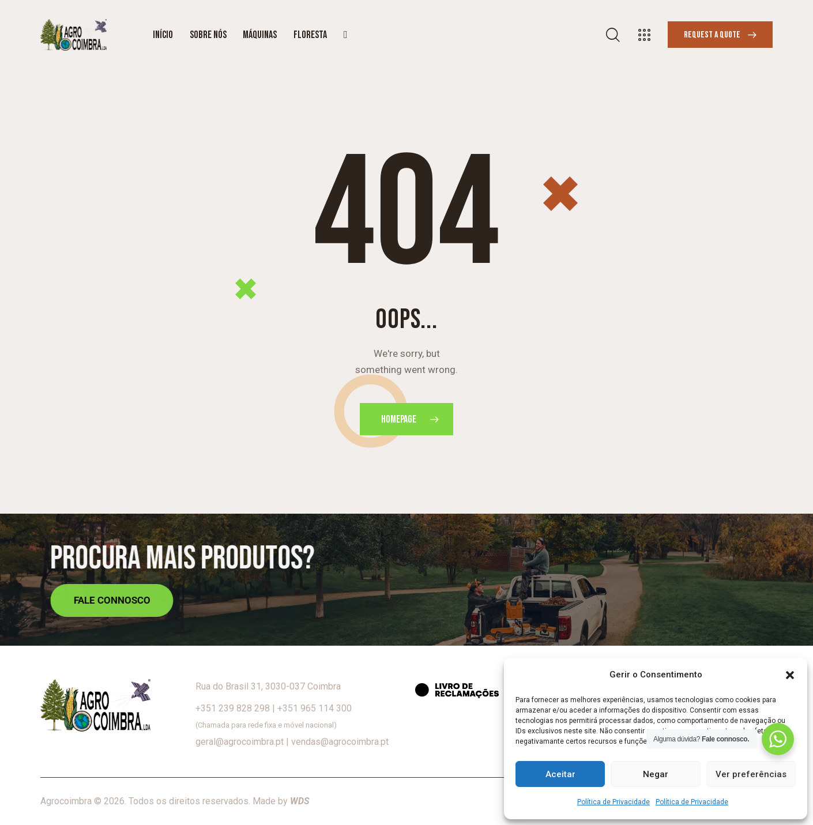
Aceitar (560, 774)
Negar (655, 774)
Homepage (398, 419)
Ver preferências (751, 774)
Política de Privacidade (613, 802)
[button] (790, 675)
